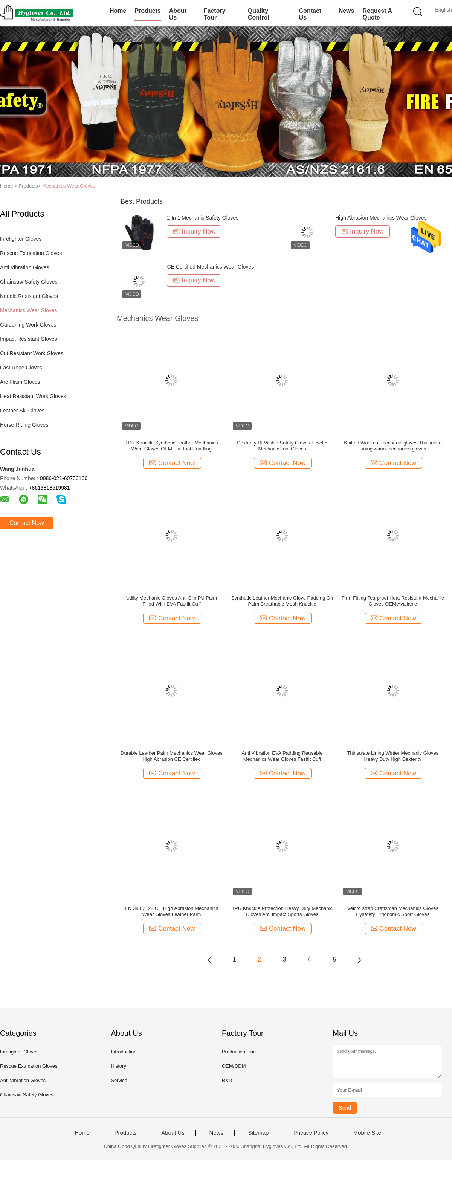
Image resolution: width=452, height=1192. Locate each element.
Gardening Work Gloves (28, 325)
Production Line (239, 1052)
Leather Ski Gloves (22, 411)
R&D (227, 1080)
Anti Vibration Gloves (24, 267)
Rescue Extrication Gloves (31, 253)
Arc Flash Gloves (20, 382)
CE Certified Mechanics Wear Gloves (210, 267)
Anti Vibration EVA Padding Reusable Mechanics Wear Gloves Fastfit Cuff (282, 756)
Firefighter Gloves (20, 239)
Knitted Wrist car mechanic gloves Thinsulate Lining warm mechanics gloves (392, 446)
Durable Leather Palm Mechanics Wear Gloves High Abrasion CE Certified (172, 756)
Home (118, 11)
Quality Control (258, 14)
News (346, 11)
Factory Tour (215, 14)
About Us (177, 14)
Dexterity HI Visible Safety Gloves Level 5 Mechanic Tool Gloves (282, 446)
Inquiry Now (194, 231)
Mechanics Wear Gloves (68, 186)
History (118, 1066)
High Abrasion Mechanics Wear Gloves (381, 218)
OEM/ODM (234, 1066)
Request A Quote (377, 14)
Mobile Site (367, 1133)
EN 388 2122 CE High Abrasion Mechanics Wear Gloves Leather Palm (171, 911)
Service (119, 1080)
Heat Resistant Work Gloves (33, 396)
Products (147, 11)
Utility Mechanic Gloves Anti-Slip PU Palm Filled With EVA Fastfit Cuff (171, 601)
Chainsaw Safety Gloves (29, 282)
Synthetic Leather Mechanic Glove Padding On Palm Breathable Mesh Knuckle (282, 601)
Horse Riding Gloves (24, 425)
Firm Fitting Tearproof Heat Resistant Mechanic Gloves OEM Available (393, 601)
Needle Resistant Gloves (29, 296)
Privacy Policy (310, 1133)
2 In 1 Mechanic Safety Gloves (202, 218)
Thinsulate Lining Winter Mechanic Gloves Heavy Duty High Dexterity (392, 756)
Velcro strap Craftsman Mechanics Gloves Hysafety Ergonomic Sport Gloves (392, 911)
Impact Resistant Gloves (28, 339)
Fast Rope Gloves (21, 368)
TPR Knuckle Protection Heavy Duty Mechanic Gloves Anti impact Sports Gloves (282, 911)
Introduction (123, 1052)
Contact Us (310, 14)
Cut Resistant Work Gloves (31, 353)
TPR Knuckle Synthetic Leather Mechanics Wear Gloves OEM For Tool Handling (171, 446)
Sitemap (258, 1133)
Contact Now (26, 523)
